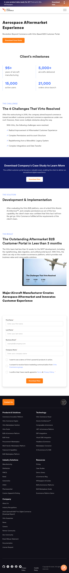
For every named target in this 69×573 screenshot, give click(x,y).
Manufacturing (7, 464)
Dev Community (7, 535)
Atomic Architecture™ (43, 421)
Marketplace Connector (44, 446)
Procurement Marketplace (10, 441)
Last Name (10, 330)
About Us (5, 503)
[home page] (8, 10)
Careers (5, 526)
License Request (7, 547)
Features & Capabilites (9, 450)
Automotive (6, 481)
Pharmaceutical (7, 489)
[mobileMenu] (65, 10)
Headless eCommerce (43, 441)
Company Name (11, 350)
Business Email (11, 340)
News (4, 522)
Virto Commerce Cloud (43, 417)
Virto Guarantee (7, 518)
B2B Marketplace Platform (11, 454)
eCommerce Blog (42, 476)
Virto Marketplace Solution (11, 425)
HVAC (4, 485)
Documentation (7, 543)
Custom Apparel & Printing (11, 493)
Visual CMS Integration (43, 437)
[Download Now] (34, 380)
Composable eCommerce (44, 425)
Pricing (38, 464)
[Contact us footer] (8, 402)
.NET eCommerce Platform (45, 429)
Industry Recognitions (9, 507)
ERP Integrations (41, 433)
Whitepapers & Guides (43, 481)
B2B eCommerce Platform (11, 433)
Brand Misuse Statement (10, 539)
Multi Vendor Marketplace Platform (13, 446)
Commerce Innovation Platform (12, 417)
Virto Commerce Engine (10, 421)
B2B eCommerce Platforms (45, 485)
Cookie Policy (36, 569)
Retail (4, 476)
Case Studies (40, 468)
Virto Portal (6, 429)
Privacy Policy (24, 569)
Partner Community (8, 530)
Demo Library (40, 472)
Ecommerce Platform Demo (45, 493)
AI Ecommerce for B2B (43, 450)
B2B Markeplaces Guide (44, 489)
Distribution (6, 468)
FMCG (4, 472)
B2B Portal (5, 437)
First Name (10, 320)
